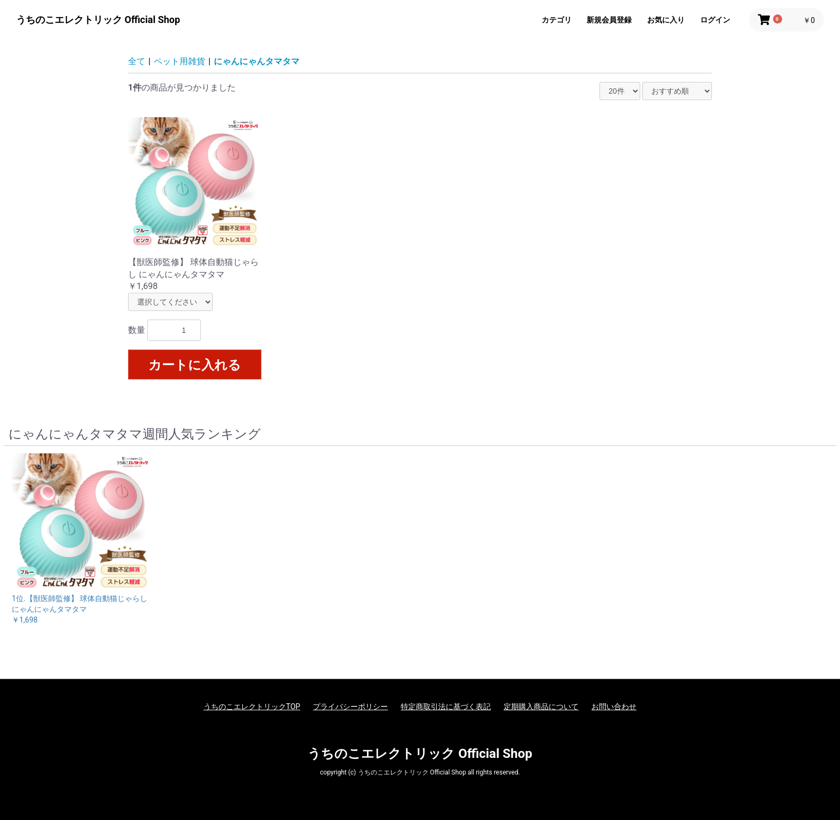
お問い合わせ (613, 706)
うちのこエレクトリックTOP (252, 706)
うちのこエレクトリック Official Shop (98, 19)
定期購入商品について (541, 706)
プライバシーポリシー (350, 706)
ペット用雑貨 (179, 61)
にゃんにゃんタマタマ (256, 61)
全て (136, 61)
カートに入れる (194, 365)
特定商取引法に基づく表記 (446, 706)
